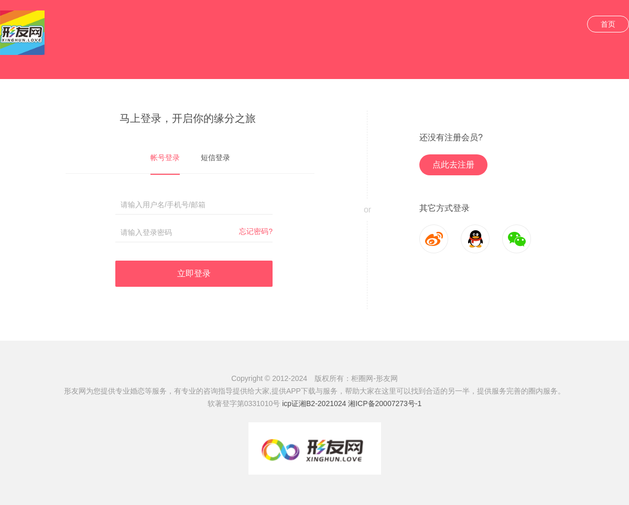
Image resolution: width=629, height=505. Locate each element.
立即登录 (194, 273)
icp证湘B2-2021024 (314, 403)
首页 (608, 24)
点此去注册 (453, 164)
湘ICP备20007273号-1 (384, 403)
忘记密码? (256, 231)
